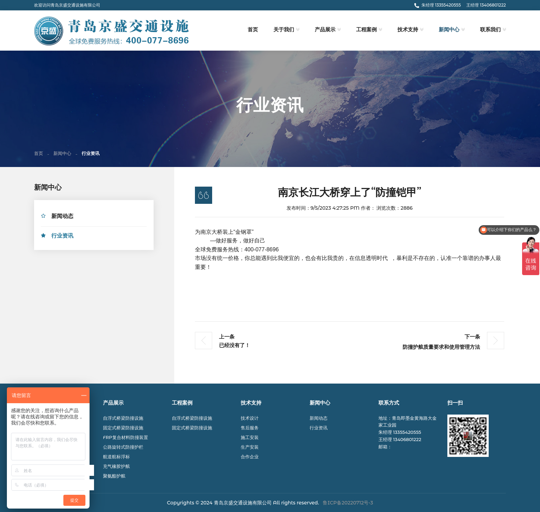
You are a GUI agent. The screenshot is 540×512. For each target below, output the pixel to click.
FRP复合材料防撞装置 (125, 437)
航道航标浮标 (116, 456)
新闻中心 (449, 29)
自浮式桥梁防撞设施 (123, 418)
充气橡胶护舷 (116, 466)
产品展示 (325, 29)
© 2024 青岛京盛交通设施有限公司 (234, 503)
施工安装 (250, 437)
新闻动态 (62, 217)
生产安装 (250, 447)
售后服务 (250, 427)
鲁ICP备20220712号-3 (348, 503)
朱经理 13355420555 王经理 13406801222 (460, 5)
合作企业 (250, 456)
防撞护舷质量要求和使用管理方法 (441, 348)
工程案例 (366, 29)
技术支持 (407, 29)
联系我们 (490, 29)
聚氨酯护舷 (114, 476)
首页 (253, 29)
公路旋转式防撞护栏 (123, 447)
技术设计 (250, 418)
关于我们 (283, 29)
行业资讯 (62, 236)
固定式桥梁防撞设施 (123, 427)
